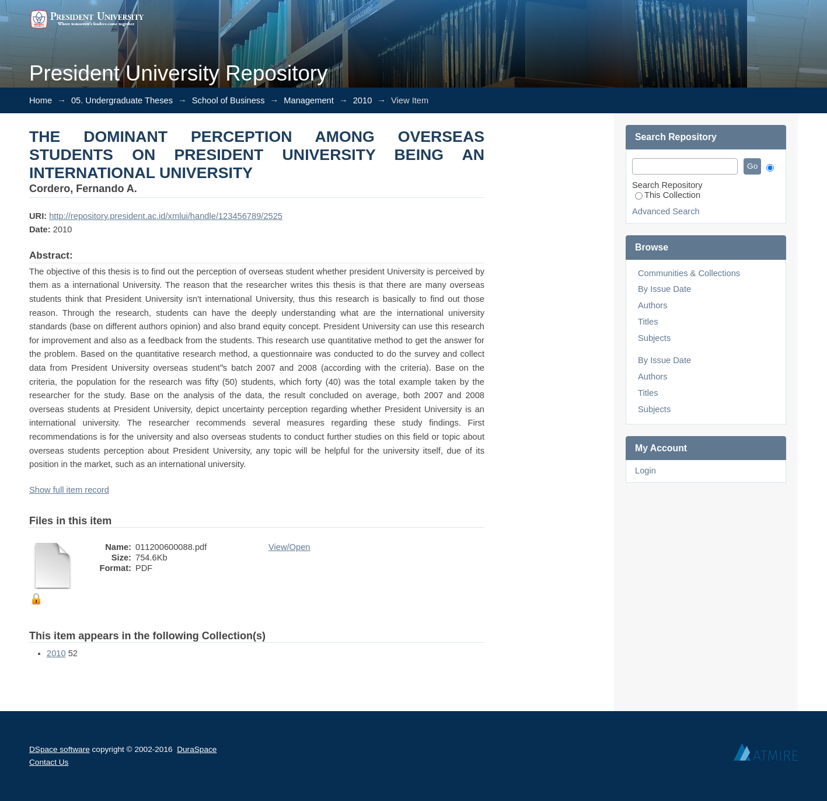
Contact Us (48, 762)
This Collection (667, 195)
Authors (653, 305)
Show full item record (69, 489)
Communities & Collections (689, 273)
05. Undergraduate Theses (122, 100)
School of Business (228, 100)
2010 (362, 100)
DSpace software (59, 749)
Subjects (654, 338)
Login (645, 470)
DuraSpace (197, 749)
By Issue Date (664, 289)
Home (40, 100)
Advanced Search (666, 211)
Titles (648, 321)
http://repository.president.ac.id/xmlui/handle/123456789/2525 (165, 216)
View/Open (289, 547)
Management (309, 100)
